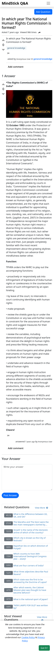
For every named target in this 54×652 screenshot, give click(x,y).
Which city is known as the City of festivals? (29, 539)
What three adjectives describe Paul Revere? (30, 573)
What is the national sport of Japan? (30, 599)
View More (41, 507)
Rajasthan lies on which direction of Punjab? (30, 547)
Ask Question (43, 11)
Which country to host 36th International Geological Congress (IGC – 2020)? (30, 556)
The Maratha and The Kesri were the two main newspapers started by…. (31, 523)
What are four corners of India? (28, 565)
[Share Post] (39, 32)
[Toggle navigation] (48, 3)
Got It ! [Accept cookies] (44, 648)
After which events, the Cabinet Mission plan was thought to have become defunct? (29, 590)
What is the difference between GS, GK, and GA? (30, 515)
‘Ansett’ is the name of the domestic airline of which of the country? (30, 531)
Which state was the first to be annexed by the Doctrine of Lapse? (30, 580)
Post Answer (10, 495)
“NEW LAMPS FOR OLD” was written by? (30, 606)
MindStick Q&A (15, 3)
